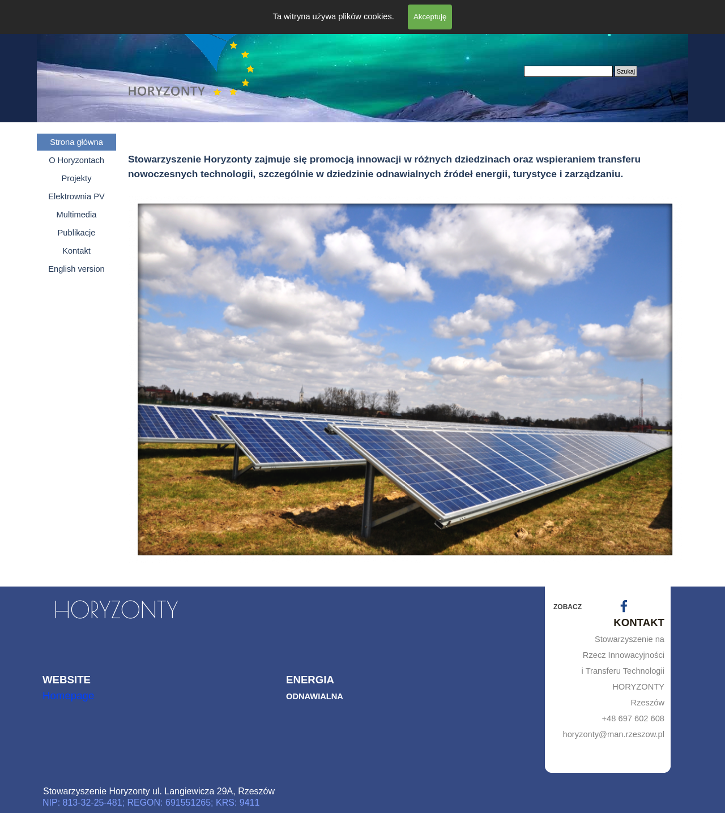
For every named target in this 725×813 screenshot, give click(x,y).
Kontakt (76, 250)
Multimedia (77, 214)
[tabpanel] (405, 155)
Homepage (68, 695)
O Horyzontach (76, 160)
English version (76, 268)
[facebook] (624, 606)
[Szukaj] (568, 71)
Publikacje (77, 232)
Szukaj (626, 71)
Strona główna (76, 142)
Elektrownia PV (76, 196)
